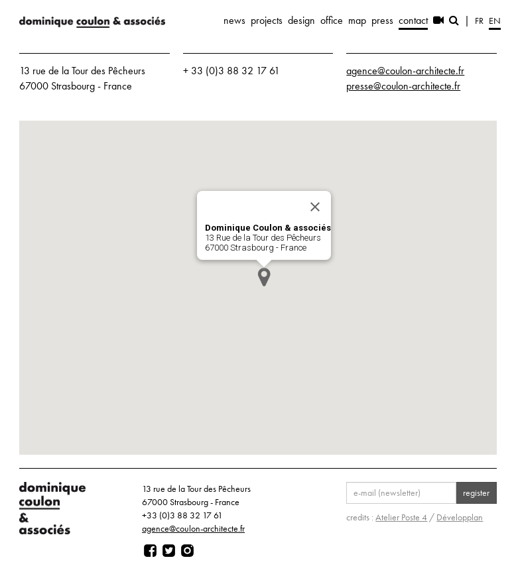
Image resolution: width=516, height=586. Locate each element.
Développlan (459, 517)
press (382, 20)
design (301, 20)
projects (267, 20)
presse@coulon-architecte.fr (403, 86)
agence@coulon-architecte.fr (405, 71)
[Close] (315, 207)
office (331, 20)
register (476, 492)
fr (479, 21)
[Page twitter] (169, 550)
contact (413, 20)
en (495, 21)
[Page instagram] (187, 550)
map (357, 20)
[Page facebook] (150, 550)
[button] (264, 276)
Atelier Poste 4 (401, 517)
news (234, 20)
